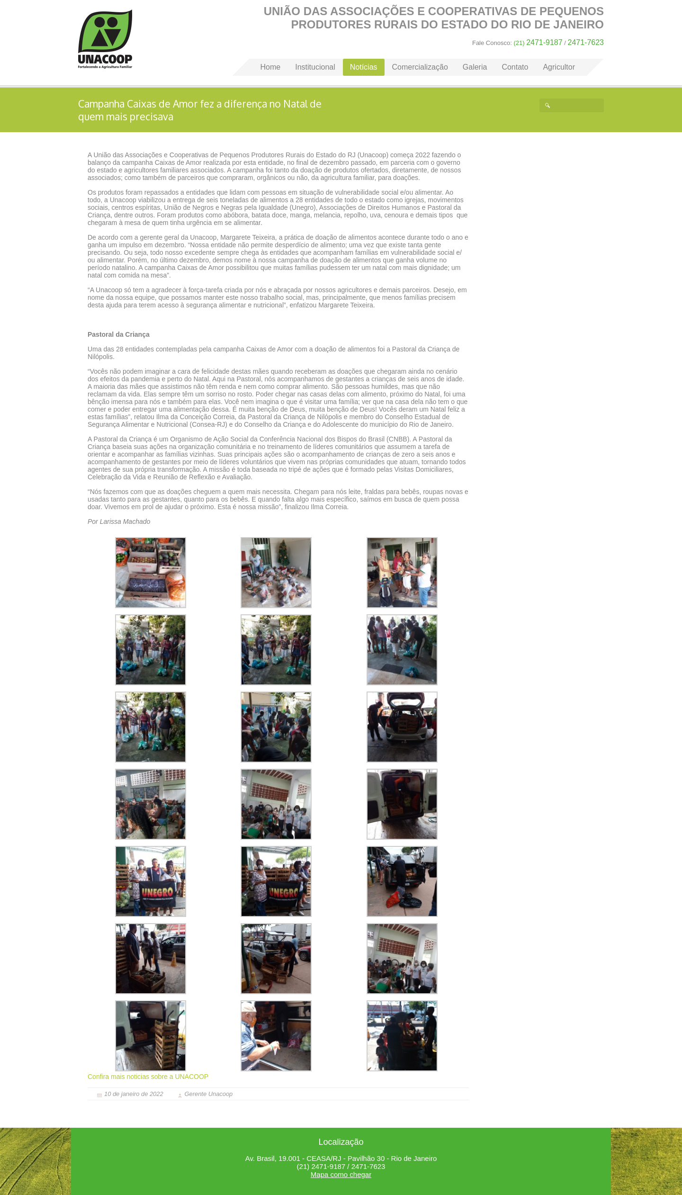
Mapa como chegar (341, 1174)
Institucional (315, 67)
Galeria (475, 67)
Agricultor (559, 67)
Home (105, 39)
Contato (515, 67)
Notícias (363, 67)
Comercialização (420, 67)
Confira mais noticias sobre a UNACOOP (148, 1076)
